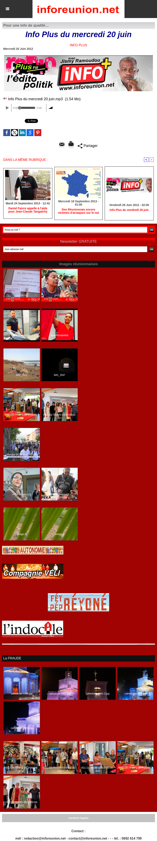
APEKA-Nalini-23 (21, 494)
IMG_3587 (59, 375)
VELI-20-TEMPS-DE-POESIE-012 (59, 769)
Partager (88, 146)
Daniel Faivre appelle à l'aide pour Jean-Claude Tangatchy (27, 210)
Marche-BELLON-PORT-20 (21, 454)
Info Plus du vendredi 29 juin (129, 210)
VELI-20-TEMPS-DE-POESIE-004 (97, 769)
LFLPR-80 (59, 295)
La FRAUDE (12, 658)
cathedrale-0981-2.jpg (97, 693)
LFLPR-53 (21, 295)
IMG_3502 (21, 375)
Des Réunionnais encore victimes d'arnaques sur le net (78, 211)
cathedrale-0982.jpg (59, 693)
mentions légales (78, 818)
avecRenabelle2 (21, 335)
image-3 (21, 534)
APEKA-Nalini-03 (59, 494)
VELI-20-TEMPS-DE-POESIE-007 (59, 416)
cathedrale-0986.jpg (135, 693)
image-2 (59, 534)
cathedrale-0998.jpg (22, 693)
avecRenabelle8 (59, 335)
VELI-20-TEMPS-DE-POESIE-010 (21, 804)
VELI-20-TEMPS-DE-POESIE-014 (21, 769)
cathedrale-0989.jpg (22, 728)
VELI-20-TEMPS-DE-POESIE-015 (21, 416)
